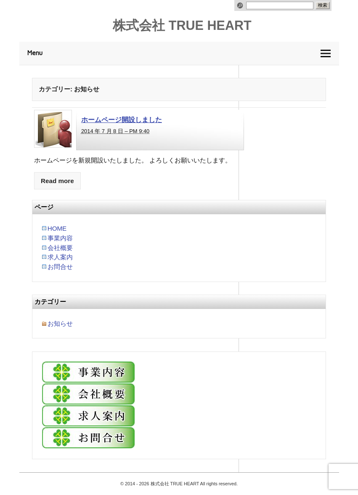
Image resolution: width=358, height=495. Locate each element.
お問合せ (60, 266)
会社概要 (60, 247)
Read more (57, 180)
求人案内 (60, 257)
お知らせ (60, 323)
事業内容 (60, 238)
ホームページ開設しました (121, 119)
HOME (57, 228)
